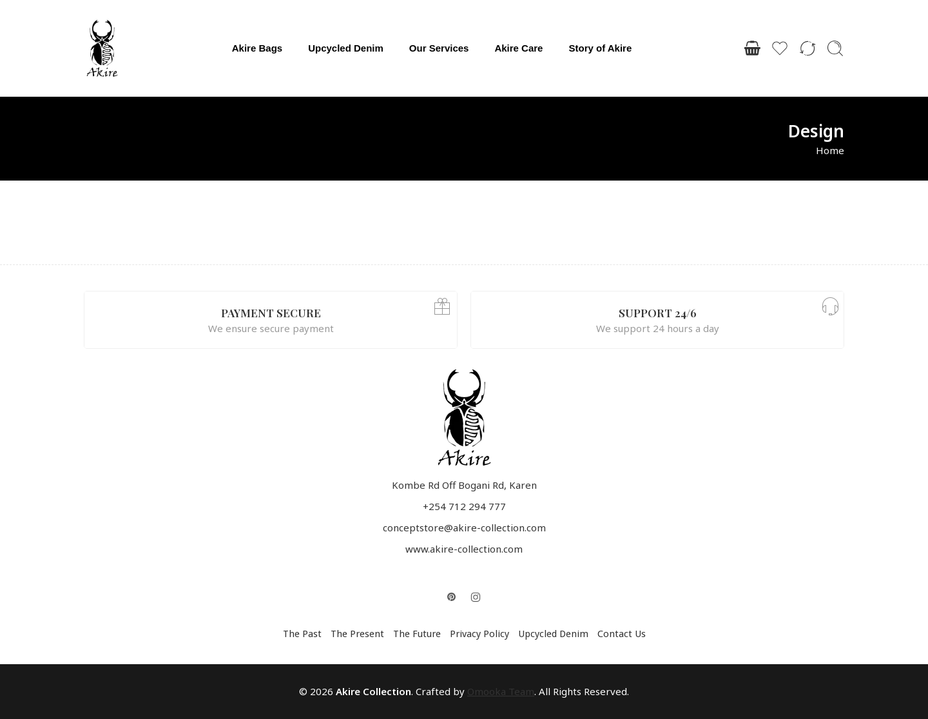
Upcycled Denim (345, 48)
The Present (357, 634)
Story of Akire (600, 48)
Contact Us (621, 634)
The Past (302, 634)
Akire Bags (257, 48)
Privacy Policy (479, 634)
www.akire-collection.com (464, 548)
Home (830, 150)
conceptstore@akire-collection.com (464, 527)
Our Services (439, 48)
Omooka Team (500, 691)
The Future (417, 634)
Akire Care (518, 48)
